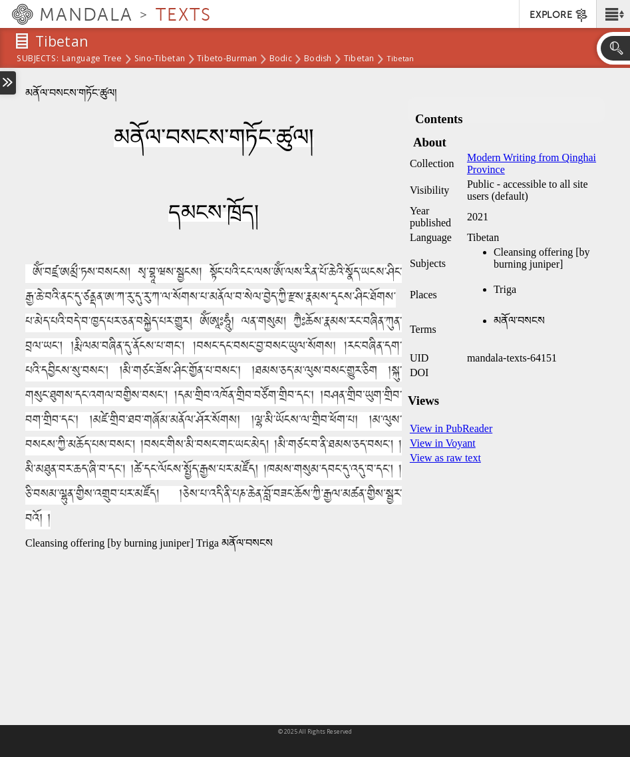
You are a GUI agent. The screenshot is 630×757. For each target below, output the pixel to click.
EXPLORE (559, 15)
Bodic (280, 59)
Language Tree (92, 59)
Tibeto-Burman (227, 59)
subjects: (38, 59)
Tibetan (359, 59)
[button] (613, 14)
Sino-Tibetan (159, 59)
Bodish (318, 59)
